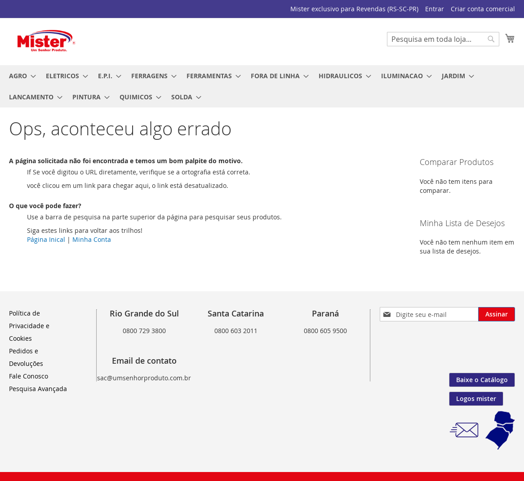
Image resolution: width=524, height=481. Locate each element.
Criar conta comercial (483, 8)
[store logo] (47, 41)
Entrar (434, 8)
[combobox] (443, 39)
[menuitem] (20, 75)
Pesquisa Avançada (38, 388)
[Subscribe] (496, 314)
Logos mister (476, 398)
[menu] (262, 86)
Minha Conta (91, 239)
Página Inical (46, 239)
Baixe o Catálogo (482, 379)
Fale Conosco (28, 376)
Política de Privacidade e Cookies (29, 326)
